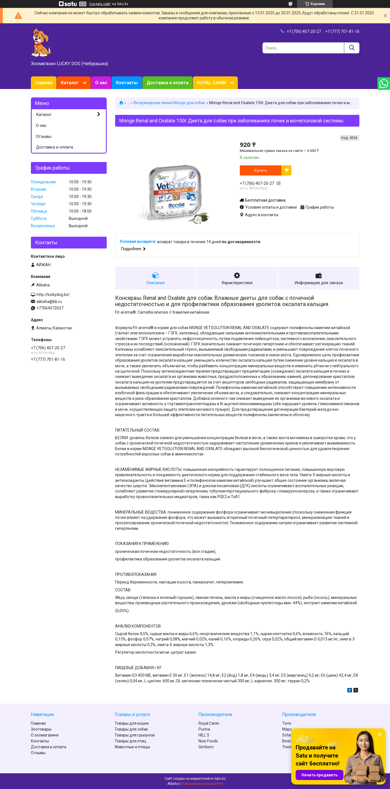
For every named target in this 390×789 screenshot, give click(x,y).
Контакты (127, 82)
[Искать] (351, 47)
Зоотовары (41, 729)
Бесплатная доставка (265, 200)
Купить (260, 170)
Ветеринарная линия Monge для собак (169, 103)
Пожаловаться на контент (202, 784)
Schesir (288, 735)
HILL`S (204, 735)
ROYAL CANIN (211, 82)
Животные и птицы (132, 747)
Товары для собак (131, 729)
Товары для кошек (132, 723)
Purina (204, 729)
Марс (287, 729)
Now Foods (208, 741)
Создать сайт (100, 4)
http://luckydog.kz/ (53, 294)
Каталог (70, 82)
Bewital (288, 741)
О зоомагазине (45, 735)
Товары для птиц (130, 741)
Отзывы (43, 136)
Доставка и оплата (167, 82)
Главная (43, 82)
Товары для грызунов (135, 735)
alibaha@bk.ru (49, 301)
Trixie (287, 747)
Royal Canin (209, 723)
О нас (101, 82)
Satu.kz (220, 779)
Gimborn (206, 747)
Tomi (286, 723)
